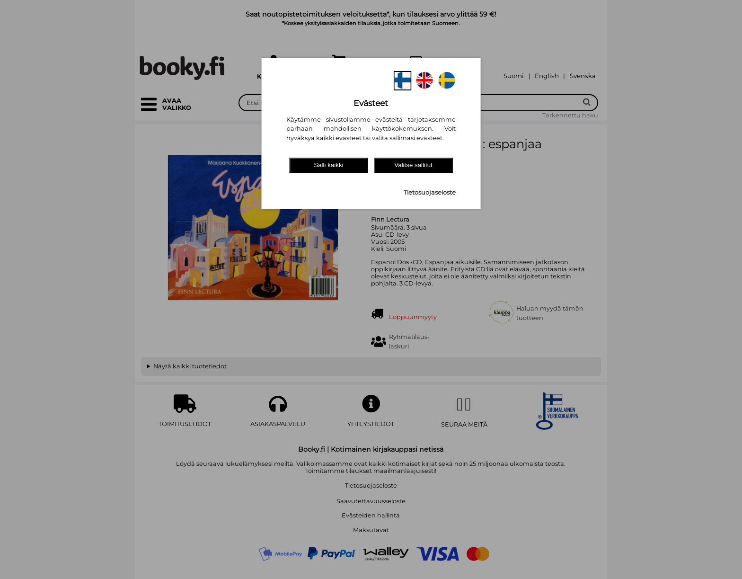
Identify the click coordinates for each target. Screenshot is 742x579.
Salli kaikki (328, 165)
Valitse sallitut (413, 165)
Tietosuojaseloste (430, 192)
